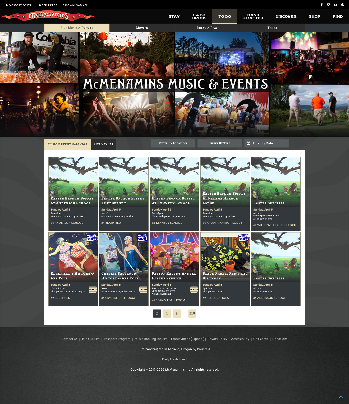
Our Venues (103, 144)
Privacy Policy (217, 338)
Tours (272, 27)
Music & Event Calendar (68, 144)
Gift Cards (260, 338)
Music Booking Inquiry (151, 338)
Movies (142, 27)
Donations (279, 338)
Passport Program (117, 338)
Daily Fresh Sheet (174, 359)
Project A (203, 349)
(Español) (197, 338)
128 (192, 313)
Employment (180, 338)
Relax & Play (207, 27)
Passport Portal (19, 5)
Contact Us (70, 338)
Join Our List (91, 338)
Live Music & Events (76, 27)
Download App (75, 5)
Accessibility (240, 338)
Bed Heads (48, 5)
